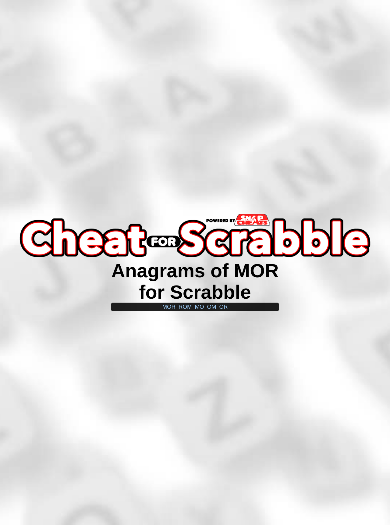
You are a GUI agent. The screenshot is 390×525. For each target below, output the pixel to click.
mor (169, 307)
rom (185, 307)
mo (199, 307)
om (211, 307)
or (223, 307)
